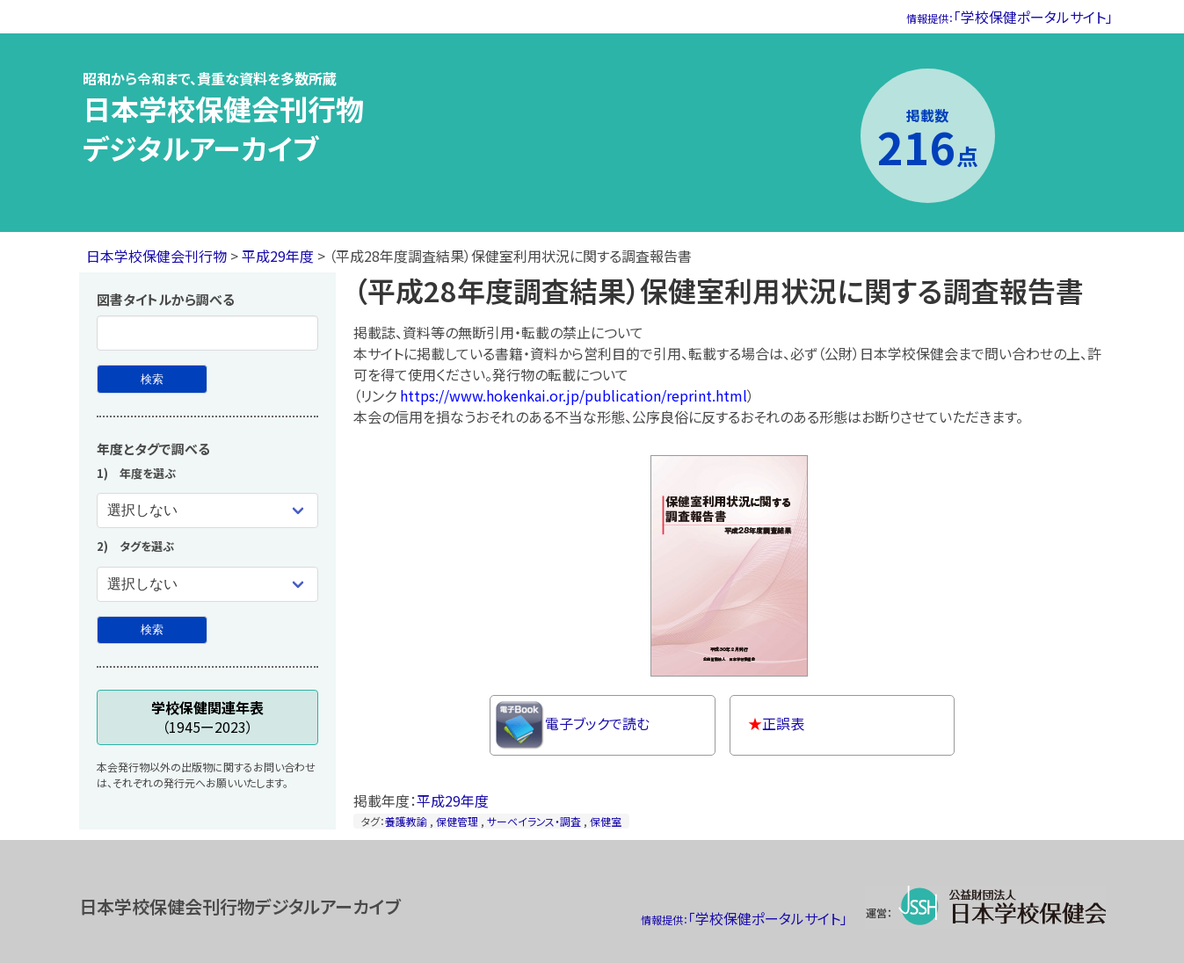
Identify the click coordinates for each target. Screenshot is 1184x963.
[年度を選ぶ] (207, 510)
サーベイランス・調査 (534, 821)
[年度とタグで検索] (152, 630)
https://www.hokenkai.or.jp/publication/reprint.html (573, 395)
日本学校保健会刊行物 (156, 255)
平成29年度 (278, 255)
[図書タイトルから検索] (152, 379)
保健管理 (457, 821)
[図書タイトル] (207, 333)
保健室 (605, 821)
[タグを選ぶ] (207, 584)
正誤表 (776, 723)
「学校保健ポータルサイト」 (1009, 16)
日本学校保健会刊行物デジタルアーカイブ (223, 128)
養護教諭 (406, 821)
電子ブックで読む (572, 725)
